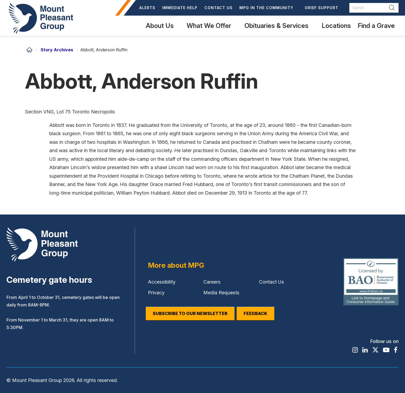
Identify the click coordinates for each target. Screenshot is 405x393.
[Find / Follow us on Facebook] (396, 350)
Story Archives (57, 49)
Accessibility (162, 282)
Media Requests (221, 292)
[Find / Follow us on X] (375, 350)
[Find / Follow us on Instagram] (355, 350)
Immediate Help (179, 7)
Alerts (147, 7)
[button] (268, 8)
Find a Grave (376, 29)
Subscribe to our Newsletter (190, 313)
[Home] (29, 49)
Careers (212, 282)
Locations (336, 26)
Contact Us (218, 7)
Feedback (255, 313)
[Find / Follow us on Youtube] (386, 350)
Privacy (156, 292)
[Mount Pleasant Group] (40, 18)
